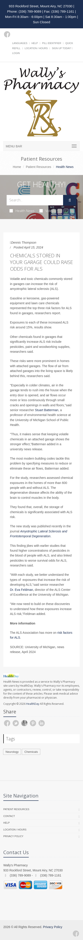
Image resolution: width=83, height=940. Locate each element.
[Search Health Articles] (35, 200)
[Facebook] (7, 34)
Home (17, 167)
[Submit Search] (69, 200)
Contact (9, 816)
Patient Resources (38, 167)
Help (34, 43)
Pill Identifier (51, 43)
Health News (22, 210)
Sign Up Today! (61, 48)
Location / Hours (36, 48)
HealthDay (32, 704)
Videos (47, 210)
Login (16, 53)
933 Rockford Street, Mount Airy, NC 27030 (40, 6)
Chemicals (31, 751)
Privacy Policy (13, 836)
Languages (19, 43)
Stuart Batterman (46, 410)
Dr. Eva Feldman (21, 589)
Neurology (12, 751)
